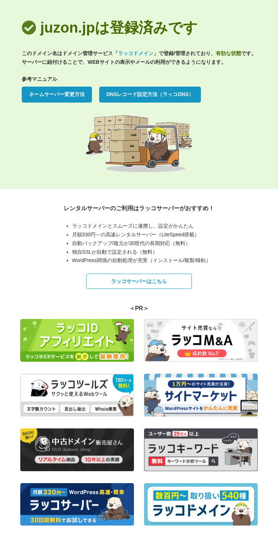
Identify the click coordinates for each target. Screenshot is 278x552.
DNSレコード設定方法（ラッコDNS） (150, 94)
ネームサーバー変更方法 (57, 94)
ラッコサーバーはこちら (139, 281)
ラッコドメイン (135, 53)
